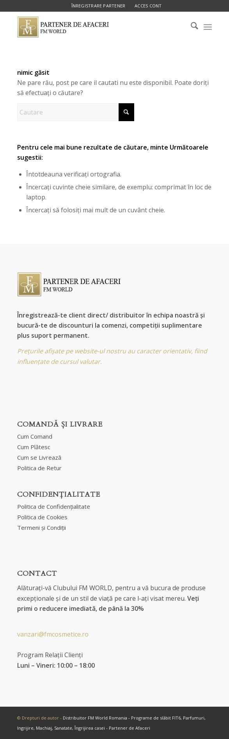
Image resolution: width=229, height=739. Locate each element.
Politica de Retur (39, 468)
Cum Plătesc (33, 447)
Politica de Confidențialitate (53, 506)
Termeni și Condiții (41, 527)
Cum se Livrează (39, 457)
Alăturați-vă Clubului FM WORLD (64, 588)
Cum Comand (34, 436)
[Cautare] (75, 112)
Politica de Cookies (42, 517)
